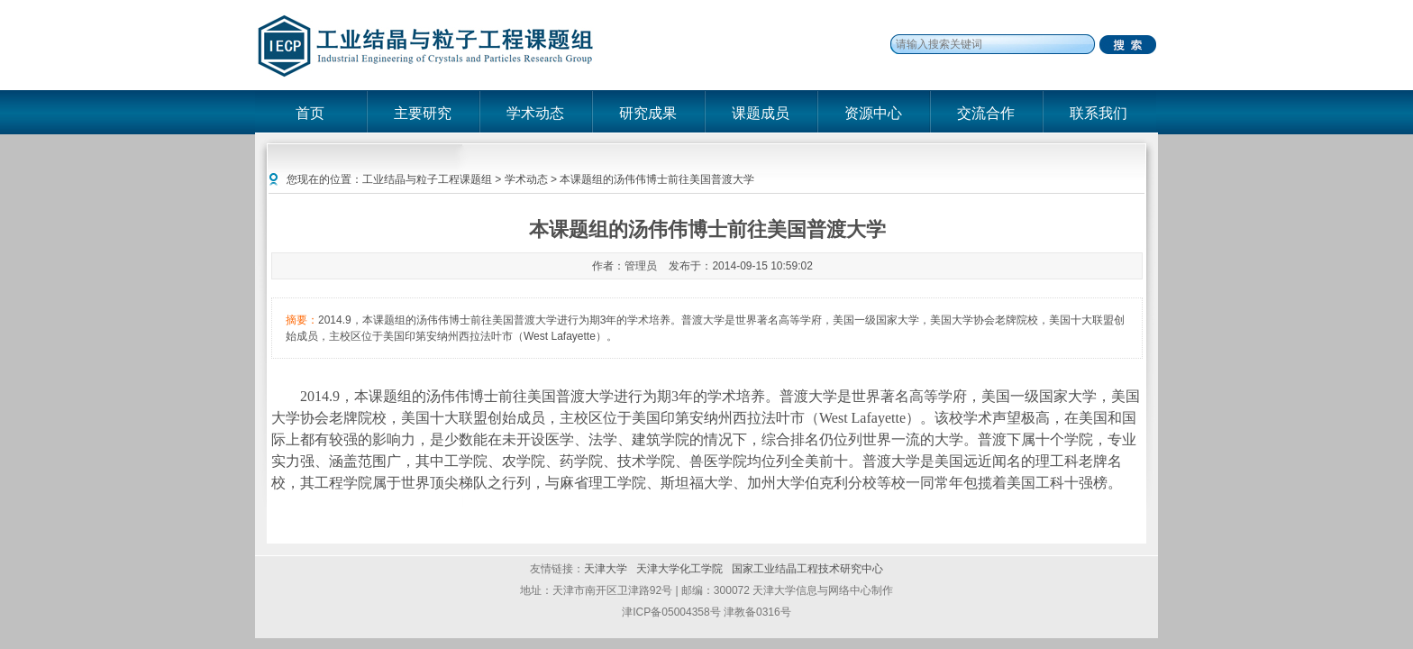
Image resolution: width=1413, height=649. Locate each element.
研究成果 (648, 113)
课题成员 (760, 113)
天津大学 (605, 568)
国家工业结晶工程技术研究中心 (807, 568)
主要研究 (422, 113)
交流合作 (986, 113)
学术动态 (535, 113)
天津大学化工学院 (680, 568)
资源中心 (873, 113)
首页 (310, 113)
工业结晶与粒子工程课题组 (427, 179)
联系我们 (1098, 113)
